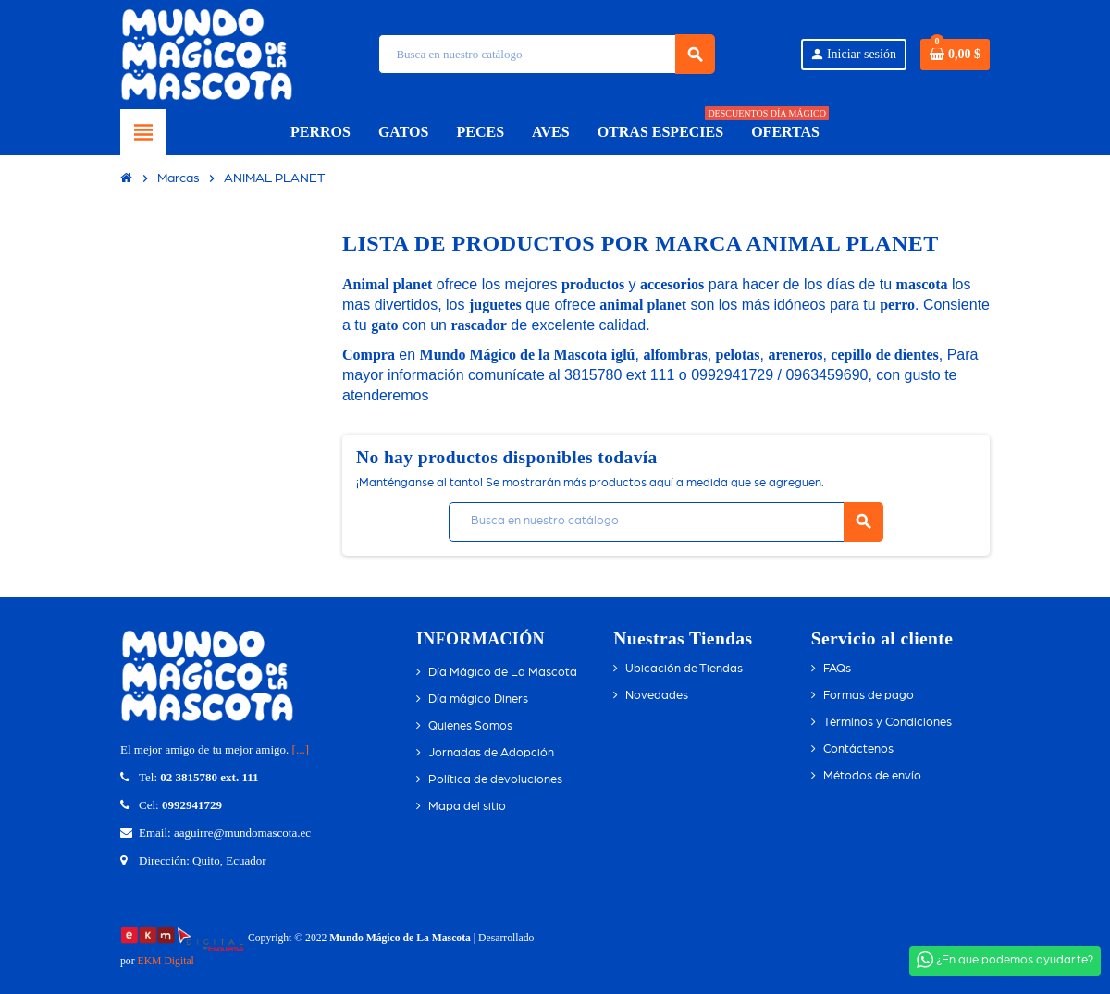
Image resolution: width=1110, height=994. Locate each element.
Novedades (656, 696)
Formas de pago (868, 696)
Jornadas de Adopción (491, 753)
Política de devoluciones (495, 780)
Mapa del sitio (467, 807)
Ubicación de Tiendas (684, 669)
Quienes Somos (470, 726)
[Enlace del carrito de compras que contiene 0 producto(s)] (955, 54)
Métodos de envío (872, 776)
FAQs (837, 669)
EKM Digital (166, 961)
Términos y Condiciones (887, 723)
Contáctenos (858, 749)
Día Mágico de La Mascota (502, 673)
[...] (300, 749)
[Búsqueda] (546, 54)
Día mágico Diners (478, 699)
